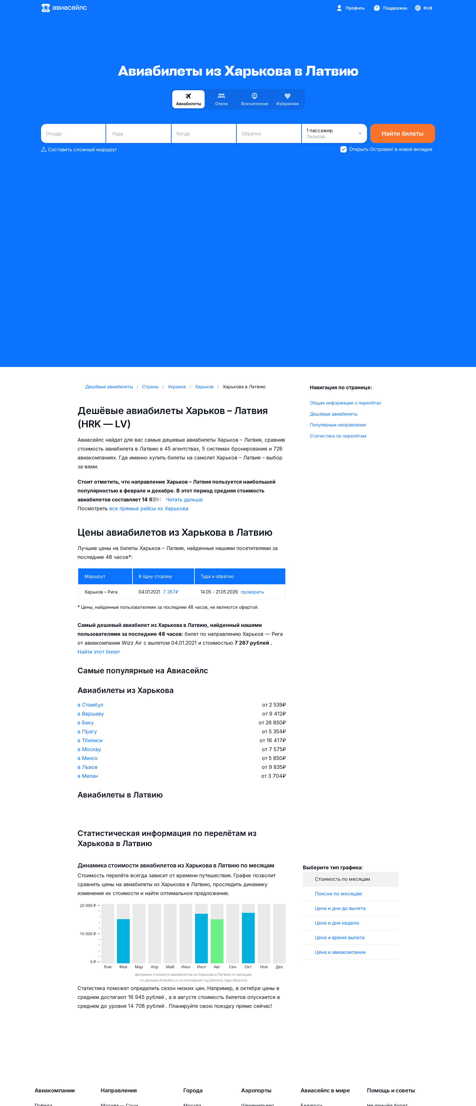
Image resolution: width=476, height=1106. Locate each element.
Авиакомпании (55, 1090)
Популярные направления (338, 424)
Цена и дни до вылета (340, 908)
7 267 (171, 591)
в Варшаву (91, 713)
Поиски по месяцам (338, 894)
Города (193, 1090)
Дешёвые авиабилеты (333, 414)
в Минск (88, 758)
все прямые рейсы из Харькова (148, 508)
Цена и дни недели (337, 923)
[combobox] (73, 133)
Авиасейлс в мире (325, 1090)
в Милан (88, 776)
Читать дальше (184, 499)
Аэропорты (256, 1090)
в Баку (86, 722)
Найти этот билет (99, 651)
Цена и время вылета (339, 937)
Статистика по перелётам (338, 435)
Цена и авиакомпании (340, 952)
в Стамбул (90, 705)
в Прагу (87, 731)
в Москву (89, 749)
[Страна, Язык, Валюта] (423, 8)
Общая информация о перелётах (345, 402)
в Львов (88, 767)
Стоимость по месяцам (342, 879)
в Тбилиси (90, 740)
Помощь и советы (391, 1090)
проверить (252, 591)
